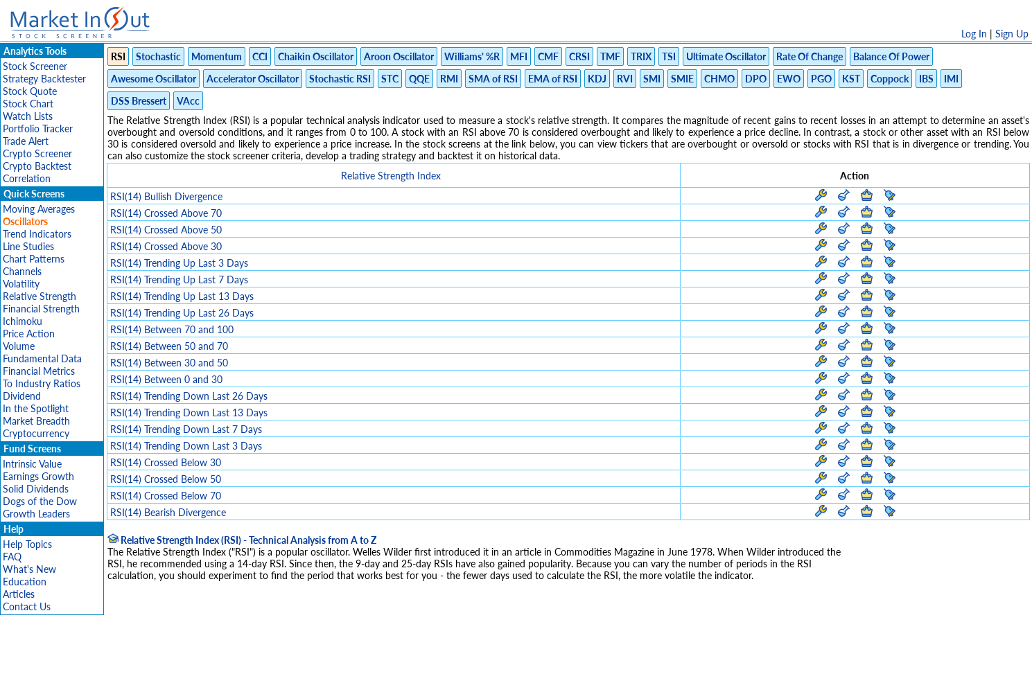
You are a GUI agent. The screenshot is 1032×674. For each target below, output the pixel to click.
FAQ (12, 556)
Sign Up (1012, 33)
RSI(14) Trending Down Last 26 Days (189, 396)
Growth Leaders (36, 514)
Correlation (27, 178)
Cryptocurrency (36, 433)
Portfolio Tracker (38, 128)
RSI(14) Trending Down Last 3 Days (186, 446)
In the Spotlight (36, 408)
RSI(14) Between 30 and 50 (169, 363)
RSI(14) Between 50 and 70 (169, 346)
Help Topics (27, 544)
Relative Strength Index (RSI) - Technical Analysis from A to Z (241, 540)
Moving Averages (39, 209)
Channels (22, 271)
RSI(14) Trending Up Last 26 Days (182, 313)
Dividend (22, 396)
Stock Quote (30, 91)
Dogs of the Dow (40, 501)
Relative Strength (39, 296)
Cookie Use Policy (575, 656)
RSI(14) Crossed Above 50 (166, 230)
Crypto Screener (37, 153)
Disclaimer (357, 656)
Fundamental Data (42, 358)
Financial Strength (41, 308)
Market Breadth (36, 421)
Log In (974, 33)
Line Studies (28, 246)
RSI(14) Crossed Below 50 (165, 479)
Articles (19, 594)
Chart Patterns (33, 259)
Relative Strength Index (391, 175)
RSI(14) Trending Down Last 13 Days (189, 412)
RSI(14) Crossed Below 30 (165, 462)
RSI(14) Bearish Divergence (168, 512)
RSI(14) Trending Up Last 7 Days (179, 279)
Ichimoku (22, 321)
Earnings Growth (38, 476)
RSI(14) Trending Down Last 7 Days (186, 429)
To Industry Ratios (41, 383)
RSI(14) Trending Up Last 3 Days (179, 263)
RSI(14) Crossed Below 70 (165, 496)
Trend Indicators (37, 234)
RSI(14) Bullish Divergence (166, 196)
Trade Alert (26, 141)
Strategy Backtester (44, 79)
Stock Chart (28, 103)
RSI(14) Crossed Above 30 (166, 246)
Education (24, 581)
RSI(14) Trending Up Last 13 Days (182, 296)
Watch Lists (28, 116)
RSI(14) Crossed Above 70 (166, 213)
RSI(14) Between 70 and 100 (172, 329)
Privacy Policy (418, 656)
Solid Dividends (36, 489)
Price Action (29, 333)
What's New (29, 569)
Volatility (21, 284)
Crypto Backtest (37, 166)
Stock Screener (35, 66)
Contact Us (27, 606)
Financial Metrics (39, 371)
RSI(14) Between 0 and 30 (166, 379)
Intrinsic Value (32, 464)
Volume (19, 346)
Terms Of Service (492, 656)
